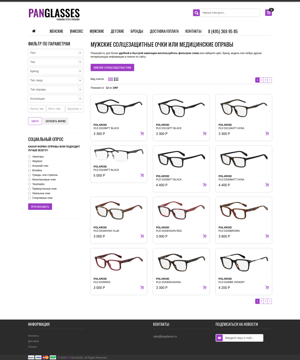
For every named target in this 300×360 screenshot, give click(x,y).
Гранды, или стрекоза (45, 175)
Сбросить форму (55, 121)
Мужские (97, 31)
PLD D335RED (102, 280)
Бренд (34, 71)
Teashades (38, 184)
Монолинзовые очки (44, 179)
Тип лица (36, 80)
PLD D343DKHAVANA (168, 280)
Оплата (32, 346)
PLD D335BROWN (229, 229)
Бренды (137, 31)
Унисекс (76, 31)
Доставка (33, 341)
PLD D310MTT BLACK (106, 126)
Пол (33, 52)
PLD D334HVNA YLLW (106, 229)
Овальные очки (41, 193)
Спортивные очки (42, 197)
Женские (56, 31)
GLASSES (75, 357)
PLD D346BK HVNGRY (232, 280)
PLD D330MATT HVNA (231, 178)
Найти (35, 121)
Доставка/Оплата (164, 31)
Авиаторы (38, 156)
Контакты (193, 31)
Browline (37, 170)
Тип (32, 62)
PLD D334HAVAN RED (169, 229)
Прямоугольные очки (44, 188)
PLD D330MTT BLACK (169, 178)
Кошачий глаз (40, 165)
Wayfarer (37, 161)
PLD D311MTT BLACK (169, 126)
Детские (117, 31)
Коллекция (37, 98)
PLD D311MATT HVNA (231, 126)
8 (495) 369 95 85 (223, 31)
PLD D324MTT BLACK (106, 168)
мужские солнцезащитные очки (112, 67)
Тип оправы (38, 89)
